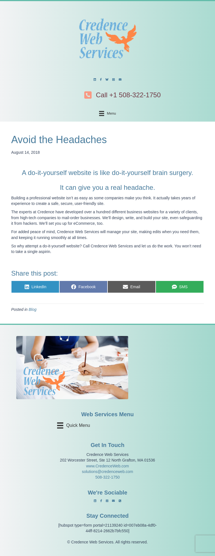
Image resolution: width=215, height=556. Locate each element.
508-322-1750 (107, 477)
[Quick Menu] (75, 425)
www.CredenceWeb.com (107, 466)
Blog (32, 309)
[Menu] (107, 113)
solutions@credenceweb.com (107, 471)
